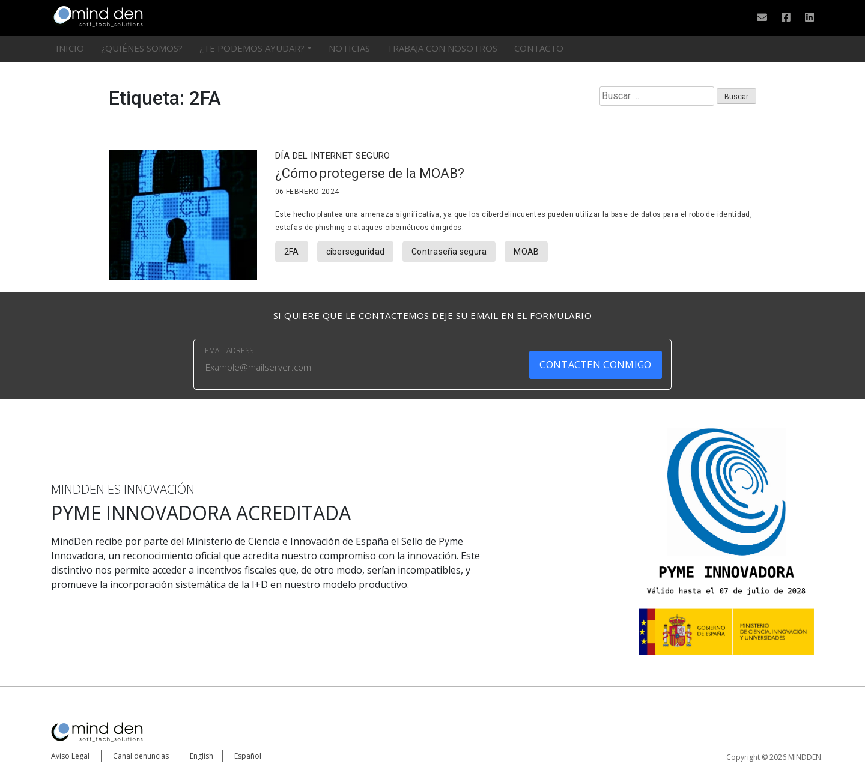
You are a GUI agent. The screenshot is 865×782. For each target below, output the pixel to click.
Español (247, 756)
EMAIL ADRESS (229, 350)
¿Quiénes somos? (142, 48)
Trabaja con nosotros (442, 48)
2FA (291, 251)
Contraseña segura (449, 251)
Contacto (538, 48)
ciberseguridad (355, 251)
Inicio (70, 48)
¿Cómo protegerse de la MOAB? (369, 173)
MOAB (526, 251)
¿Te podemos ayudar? (252, 48)
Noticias (349, 48)
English (201, 756)
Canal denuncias (141, 756)
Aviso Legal (70, 756)
